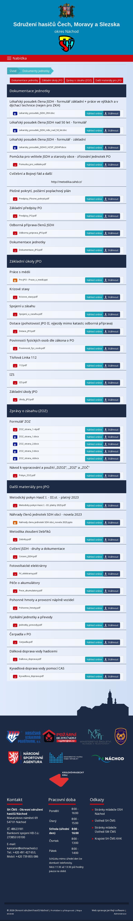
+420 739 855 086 (27, 856)
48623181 (17, 829)
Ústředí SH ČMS (105, 821)
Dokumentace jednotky (24, 80)
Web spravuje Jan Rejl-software (108, 910)
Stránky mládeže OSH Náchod (109, 812)
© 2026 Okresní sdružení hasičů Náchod (27, 910)
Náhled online (94, 113)
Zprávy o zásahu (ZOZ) (79, 80)
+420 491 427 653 (24, 852)
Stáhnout (113, 113)
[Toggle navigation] (66, 58)
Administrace (120, 913)
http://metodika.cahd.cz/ (66, 182)
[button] (66, 90)
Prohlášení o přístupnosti (62, 910)
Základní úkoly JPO (52, 80)
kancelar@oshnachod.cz (22, 848)
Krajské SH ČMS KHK (108, 838)
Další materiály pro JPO (108, 80)
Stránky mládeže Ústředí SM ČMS (105, 830)
